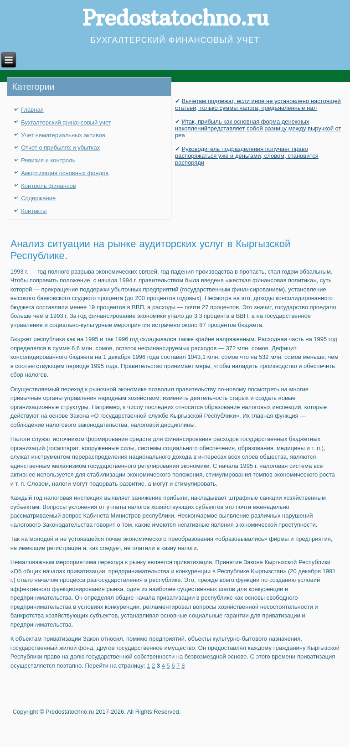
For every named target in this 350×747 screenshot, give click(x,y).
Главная (32, 109)
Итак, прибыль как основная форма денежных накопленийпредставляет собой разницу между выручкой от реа (258, 128)
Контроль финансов (48, 185)
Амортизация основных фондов (64, 173)
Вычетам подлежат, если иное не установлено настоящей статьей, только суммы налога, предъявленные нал (258, 104)
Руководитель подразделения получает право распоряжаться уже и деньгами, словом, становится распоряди (247, 155)
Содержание (38, 198)
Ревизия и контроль (48, 160)
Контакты (33, 211)
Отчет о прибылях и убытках (60, 147)
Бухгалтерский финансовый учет (66, 122)
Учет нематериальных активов (63, 135)
